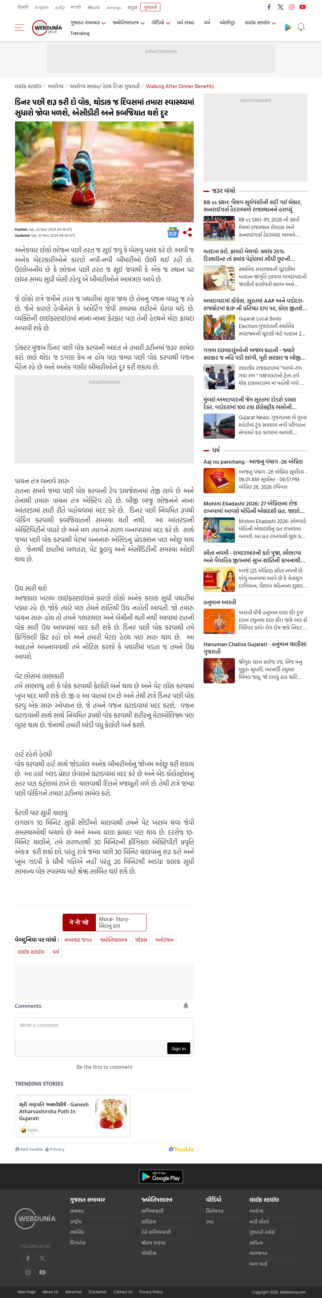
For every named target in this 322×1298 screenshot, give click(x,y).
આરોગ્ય (56, 86)
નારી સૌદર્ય (259, 1221)
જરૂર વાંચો (223, 190)
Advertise (73, 1292)
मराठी (76, 7)
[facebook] (28, 1258)
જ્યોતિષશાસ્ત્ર (126, 22)
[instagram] (42, 1272)
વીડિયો (158, 22)
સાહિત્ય (256, 1242)
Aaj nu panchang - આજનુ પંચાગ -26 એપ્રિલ (253, 462)
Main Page (27, 1292)
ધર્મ (207, 22)
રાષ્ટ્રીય (75, 1221)
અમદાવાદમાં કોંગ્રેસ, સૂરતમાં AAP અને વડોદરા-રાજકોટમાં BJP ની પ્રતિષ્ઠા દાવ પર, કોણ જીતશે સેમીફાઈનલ (253, 305)
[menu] (21, 27)
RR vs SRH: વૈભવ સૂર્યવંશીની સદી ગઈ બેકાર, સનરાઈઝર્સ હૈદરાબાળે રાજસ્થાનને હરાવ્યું (252, 206)
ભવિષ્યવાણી (153, 1211)
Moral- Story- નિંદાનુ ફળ (114, 922)
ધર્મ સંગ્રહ (185, 22)
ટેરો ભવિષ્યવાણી (156, 1232)
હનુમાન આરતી (219, 603)
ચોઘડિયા (149, 1253)
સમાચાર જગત (78, 940)
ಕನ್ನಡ (132, 7)
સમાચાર (77, 1211)
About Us (50, 1292)
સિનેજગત (215, 1211)
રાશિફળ (149, 1221)
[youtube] (28, 1272)
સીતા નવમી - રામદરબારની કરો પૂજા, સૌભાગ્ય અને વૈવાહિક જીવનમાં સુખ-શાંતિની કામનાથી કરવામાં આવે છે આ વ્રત (252, 557)
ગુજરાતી (150, 7)
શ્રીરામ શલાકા (154, 1242)
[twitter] (42, 1258)
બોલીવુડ (227, 22)
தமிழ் (59, 7)
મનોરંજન (164, 940)
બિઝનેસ (78, 1242)
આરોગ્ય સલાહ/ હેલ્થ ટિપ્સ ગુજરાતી (105, 86)
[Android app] (161, 1176)
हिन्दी (23, 7)
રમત (210, 1221)
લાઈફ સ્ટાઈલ (257, 22)
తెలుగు (94, 7)
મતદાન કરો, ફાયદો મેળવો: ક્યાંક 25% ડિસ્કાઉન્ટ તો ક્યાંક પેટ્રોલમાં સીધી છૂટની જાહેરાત (246, 255)
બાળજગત (258, 1253)
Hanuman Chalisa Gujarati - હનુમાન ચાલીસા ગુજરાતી (255, 648)
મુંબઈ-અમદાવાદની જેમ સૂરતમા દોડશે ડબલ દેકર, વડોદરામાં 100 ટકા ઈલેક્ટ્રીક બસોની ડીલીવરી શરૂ (249, 403)
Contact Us (123, 1292)
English (42, 7)
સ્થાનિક (77, 1232)
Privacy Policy (151, 1292)
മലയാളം (113, 7)
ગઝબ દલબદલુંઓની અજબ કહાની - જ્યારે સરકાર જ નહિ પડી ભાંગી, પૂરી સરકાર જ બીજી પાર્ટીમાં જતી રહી (252, 354)
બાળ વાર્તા (258, 1263)
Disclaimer (98, 1292)
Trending (80, 33)
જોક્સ (141, 940)
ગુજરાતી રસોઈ (262, 1232)
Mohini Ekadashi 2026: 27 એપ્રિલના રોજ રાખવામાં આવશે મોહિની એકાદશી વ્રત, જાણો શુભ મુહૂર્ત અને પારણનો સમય (251, 507)
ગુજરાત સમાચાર (85, 22)
